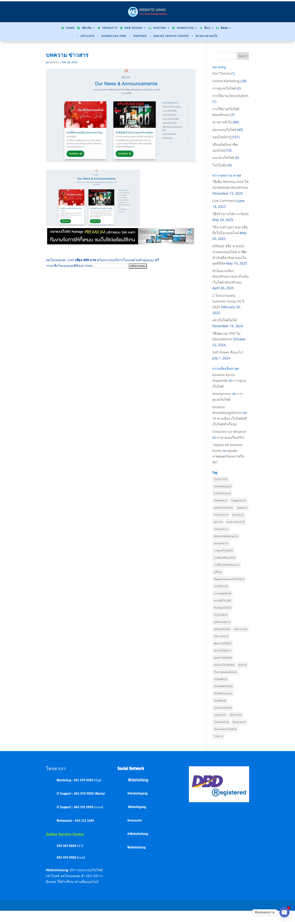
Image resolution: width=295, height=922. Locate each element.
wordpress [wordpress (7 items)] (221, 546)
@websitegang (137, 804)
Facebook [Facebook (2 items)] (220, 501)
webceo (54, 62)
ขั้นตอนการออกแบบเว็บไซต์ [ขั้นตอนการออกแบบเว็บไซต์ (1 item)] (229, 583)
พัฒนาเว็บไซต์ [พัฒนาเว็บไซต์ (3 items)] (222, 650)
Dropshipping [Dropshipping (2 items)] (222, 486)
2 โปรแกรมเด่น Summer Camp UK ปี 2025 (228, 301)
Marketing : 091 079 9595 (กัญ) (79, 791)
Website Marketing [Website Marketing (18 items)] (226, 538)
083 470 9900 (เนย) (71, 868)
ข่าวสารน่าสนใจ (206, 36)
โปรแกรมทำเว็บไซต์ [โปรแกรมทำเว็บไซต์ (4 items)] (225, 739)
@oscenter (134, 831)
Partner (139, 36)
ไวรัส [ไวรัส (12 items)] (218, 747)
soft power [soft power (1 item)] (221, 531)
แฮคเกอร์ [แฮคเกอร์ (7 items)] (220, 724)
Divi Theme (221, 73)
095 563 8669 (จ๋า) (70, 856)
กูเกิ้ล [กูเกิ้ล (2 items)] (218, 575)
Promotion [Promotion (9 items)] (221, 516)
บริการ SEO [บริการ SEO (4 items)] (221, 643)
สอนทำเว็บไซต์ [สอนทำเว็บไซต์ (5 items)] (223, 665)
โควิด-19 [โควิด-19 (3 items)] (236, 724)
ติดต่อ (224, 28)
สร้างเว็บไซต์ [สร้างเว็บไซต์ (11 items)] (222, 657)
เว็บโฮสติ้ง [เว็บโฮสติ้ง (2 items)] (220, 687)
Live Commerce (224, 200)
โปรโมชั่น (219, 165)
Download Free (114, 36)
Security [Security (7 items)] (238, 516)
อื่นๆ (207, 28)
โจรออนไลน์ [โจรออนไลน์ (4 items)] (221, 732)
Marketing (185, 28)
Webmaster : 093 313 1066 (75, 831)
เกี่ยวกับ (86, 28)
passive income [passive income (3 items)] (223, 509)
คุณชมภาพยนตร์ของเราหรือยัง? (228, 456)
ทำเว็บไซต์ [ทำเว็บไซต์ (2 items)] (221, 620)
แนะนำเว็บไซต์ (223, 157)
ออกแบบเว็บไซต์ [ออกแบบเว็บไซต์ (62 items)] (224, 672)
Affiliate (87, 36)
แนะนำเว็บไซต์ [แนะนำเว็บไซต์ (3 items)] (223, 717)
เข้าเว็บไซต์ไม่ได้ (224, 320)
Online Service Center (171, 36)
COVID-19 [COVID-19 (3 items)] (220, 479)
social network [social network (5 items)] (236, 523)
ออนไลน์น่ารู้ (221, 137)
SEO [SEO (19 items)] (218, 523)
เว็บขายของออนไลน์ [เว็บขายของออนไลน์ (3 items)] (225, 680)
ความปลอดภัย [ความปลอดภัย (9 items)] (222, 598)
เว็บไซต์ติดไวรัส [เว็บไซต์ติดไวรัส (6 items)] (223, 695)
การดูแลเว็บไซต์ (224, 88)
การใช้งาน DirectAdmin (230, 95)
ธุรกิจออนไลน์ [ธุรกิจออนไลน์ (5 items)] (222, 635)
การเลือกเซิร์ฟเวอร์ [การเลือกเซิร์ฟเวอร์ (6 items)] (224, 561)
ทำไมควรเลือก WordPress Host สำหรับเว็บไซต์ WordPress (230, 277)
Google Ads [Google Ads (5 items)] (238, 501)
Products (110, 28)
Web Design (133, 28)
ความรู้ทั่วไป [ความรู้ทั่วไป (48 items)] (222, 605)
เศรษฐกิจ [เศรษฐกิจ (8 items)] (220, 710)
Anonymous (221, 393)
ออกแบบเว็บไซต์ (224, 129)
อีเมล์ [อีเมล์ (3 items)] (242, 672)
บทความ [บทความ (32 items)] (240, 635)
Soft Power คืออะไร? (228, 352)
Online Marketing (226, 81)
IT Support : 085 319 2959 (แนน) (80, 818)
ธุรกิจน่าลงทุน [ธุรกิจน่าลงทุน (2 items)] (222, 628)
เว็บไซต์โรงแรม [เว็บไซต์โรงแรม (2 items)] (223, 702)
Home (70, 28)
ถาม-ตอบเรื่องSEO (230, 437)
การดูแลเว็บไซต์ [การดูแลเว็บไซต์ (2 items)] (223, 553)
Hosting (159, 28)
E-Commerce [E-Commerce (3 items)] (222, 494)
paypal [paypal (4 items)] (242, 509)
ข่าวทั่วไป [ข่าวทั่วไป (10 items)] (221, 590)
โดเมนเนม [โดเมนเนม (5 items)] (239, 732)
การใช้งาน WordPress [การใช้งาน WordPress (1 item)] (226, 568)
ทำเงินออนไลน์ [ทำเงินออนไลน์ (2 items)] (222, 613)
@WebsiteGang (137, 844)
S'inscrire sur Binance (229, 431)
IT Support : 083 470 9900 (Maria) (81, 804)
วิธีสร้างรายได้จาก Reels (230, 214)
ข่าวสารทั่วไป (222, 122)
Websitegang (137, 818)
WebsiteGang (138, 791)
